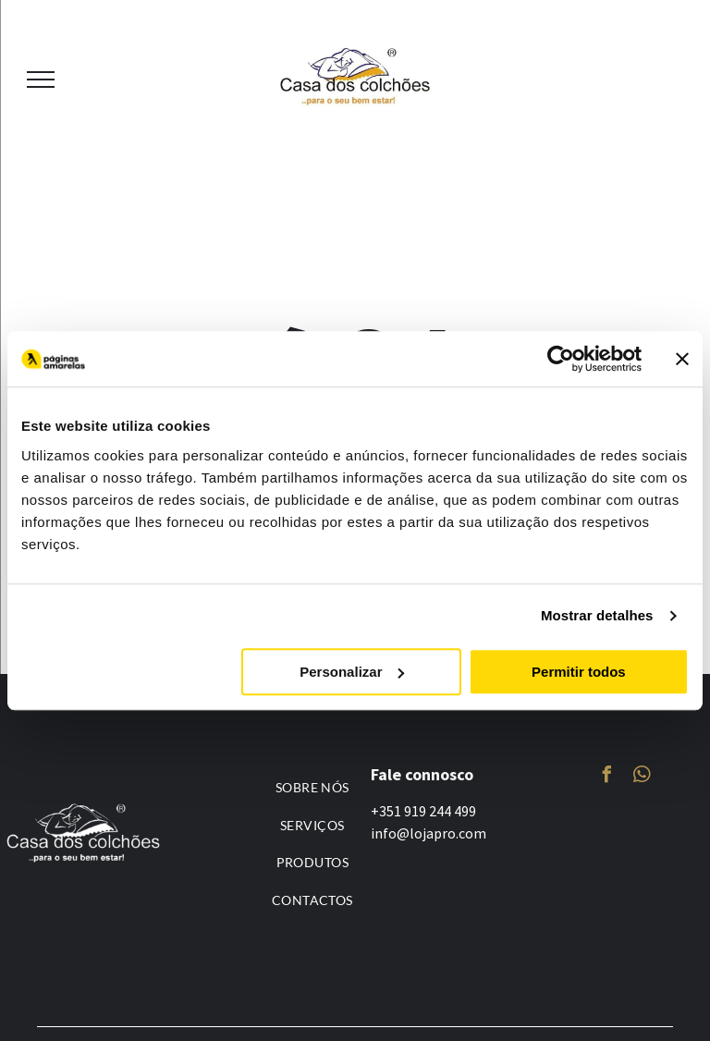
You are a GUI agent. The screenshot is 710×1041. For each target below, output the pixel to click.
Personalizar (352, 672)
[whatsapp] (642, 777)
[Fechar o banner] (682, 358)
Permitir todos (579, 672)
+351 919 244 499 (423, 811)
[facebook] (606, 777)
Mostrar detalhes (597, 615)
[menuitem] (312, 787)
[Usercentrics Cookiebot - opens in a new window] (561, 359)
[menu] (41, 79)
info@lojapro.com (428, 833)
